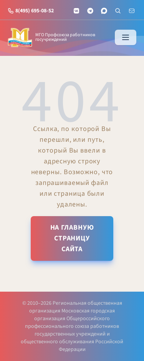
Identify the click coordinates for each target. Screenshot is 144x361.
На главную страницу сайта (72, 238)
